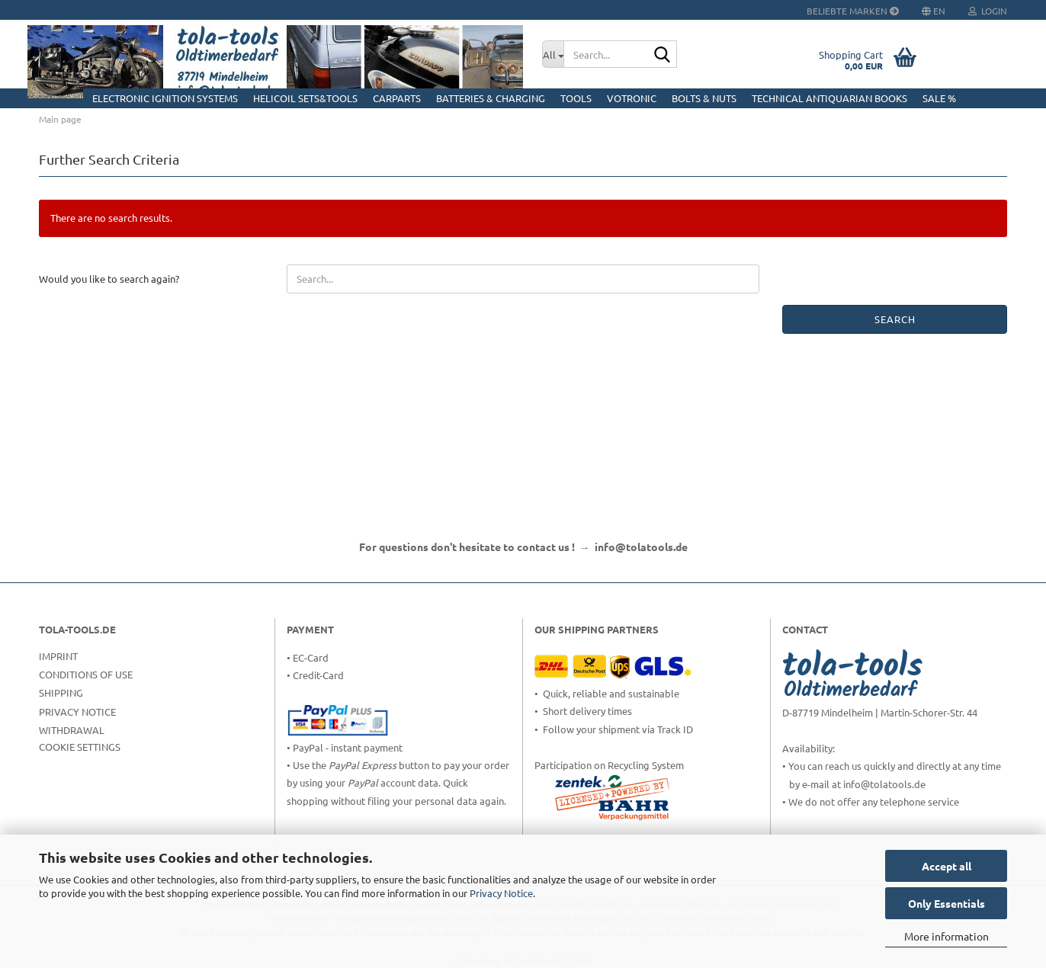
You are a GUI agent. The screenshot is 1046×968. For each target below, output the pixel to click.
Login (987, 11)
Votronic (631, 97)
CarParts (397, 97)
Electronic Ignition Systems (165, 97)
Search (895, 319)
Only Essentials (946, 903)
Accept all (946, 866)
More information (946, 936)
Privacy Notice (501, 892)
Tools (576, 97)
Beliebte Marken (853, 11)
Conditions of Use (86, 674)
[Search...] (552, 54)
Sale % (939, 97)
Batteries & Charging (490, 97)
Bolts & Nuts (704, 97)
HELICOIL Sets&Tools (305, 97)
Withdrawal (71, 729)
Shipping (61, 692)
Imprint (58, 655)
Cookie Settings (79, 746)
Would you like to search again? (109, 278)
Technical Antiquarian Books (829, 97)
